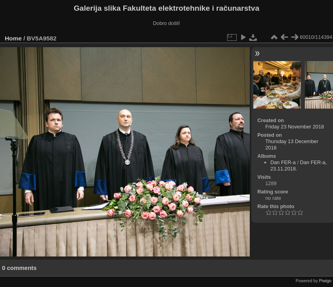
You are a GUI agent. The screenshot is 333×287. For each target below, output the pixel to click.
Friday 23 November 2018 (294, 127)
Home (13, 38)
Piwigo (325, 280)
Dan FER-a (283, 162)
